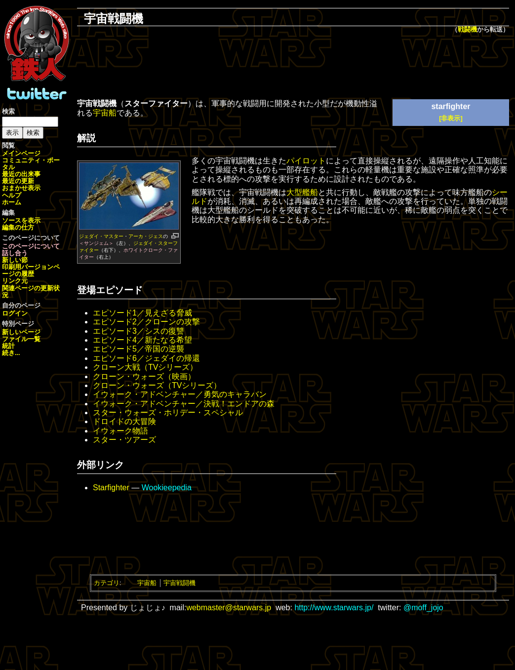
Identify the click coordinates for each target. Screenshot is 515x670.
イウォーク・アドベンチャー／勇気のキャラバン (180, 394)
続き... (11, 352)
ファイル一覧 (21, 339)
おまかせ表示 (21, 188)
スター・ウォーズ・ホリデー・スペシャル (168, 412)
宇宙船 (105, 113)
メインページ (21, 153)
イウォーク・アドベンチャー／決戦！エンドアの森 (184, 403)
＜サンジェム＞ (96, 243)
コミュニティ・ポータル (31, 164)
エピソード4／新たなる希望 (142, 340)
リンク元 (15, 280)
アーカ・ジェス (145, 236)
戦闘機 (467, 29)
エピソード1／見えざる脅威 (142, 313)
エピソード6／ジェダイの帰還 (146, 358)
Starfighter (111, 487)
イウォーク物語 (120, 431)
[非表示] (451, 118)
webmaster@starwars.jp (228, 607)
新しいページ (21, 332)
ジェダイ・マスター (101, 236)
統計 (8, 346)
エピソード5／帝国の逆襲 (138, 349)
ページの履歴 (31, 270)
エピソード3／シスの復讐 (138, 331)
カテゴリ (106, 583)
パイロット (306, 161)
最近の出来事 (21, 174)
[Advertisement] (293, 67)
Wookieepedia (167, 487)
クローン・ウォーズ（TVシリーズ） (157, 385)
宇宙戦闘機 (179, 583)
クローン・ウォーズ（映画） (144, 376)
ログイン (15, 313)
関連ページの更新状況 (31, 291)
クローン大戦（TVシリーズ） (145, 367)
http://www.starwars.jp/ (333, 607)
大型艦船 (302, 192)
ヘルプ (11, 195)
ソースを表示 (21, 220)
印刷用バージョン (27, 267)
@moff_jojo (423, 607)
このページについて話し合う (31, 249)
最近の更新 (18, 181)
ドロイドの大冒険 (124, 421)
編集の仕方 (18, 227)
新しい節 (15, 260)
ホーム (11, 202)
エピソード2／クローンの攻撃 (146, 321)
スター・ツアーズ (124, 439)
